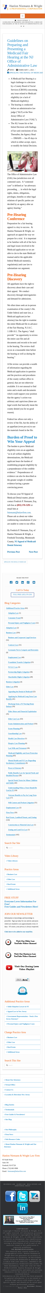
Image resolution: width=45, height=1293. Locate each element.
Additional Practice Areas (15, 608)
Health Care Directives (16, 738)
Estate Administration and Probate (20, 724)
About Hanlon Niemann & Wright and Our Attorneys (20, 1145)
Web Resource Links (12, 1139)
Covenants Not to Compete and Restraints (23, 650)
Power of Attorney (14, 768)
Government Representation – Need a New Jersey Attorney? (22, 1017)
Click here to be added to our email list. (19, 932)
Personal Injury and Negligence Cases (21, 623)
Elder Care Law (14, 719)
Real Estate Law (34, 1184)
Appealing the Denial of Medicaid (25, 73)
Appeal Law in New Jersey (16, 1011)
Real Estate (11, 884)
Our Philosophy (10, 1130)
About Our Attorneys (12, 1080)
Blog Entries (9, 1105)
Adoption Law (13, 613)
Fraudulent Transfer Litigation (19, 662)
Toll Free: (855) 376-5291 (22, 594)
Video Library (12, 861)
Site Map (8, 1119)
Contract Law (13, 645)
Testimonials (10, 835)
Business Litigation (13, 682)
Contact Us (8, 1090)
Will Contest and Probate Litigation (21, 803)
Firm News (10, 812)
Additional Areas (13, 889)
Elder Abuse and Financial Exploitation (22, 711)
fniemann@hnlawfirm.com (19, 512)
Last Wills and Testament (17, 748)
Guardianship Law (15, 733)
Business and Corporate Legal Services (22, 637)
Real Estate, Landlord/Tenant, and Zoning (21, 817)
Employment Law (14, 657)
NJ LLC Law (13, 667)
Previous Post (13, 552)
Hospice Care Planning (16, 743)
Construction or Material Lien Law (20, 825)
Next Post (33, 552)
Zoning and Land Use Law (17, 830)
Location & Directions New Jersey (17, 1095)
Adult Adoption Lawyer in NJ (17, 1007)
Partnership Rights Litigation (18, 672)
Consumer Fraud (14, 618)
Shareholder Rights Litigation (19, 677)
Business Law (11, 633)
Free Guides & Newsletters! (14, 1114)
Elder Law (10, 687)
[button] (22, 16)
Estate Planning (14, 729)
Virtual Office (9, 1085)
